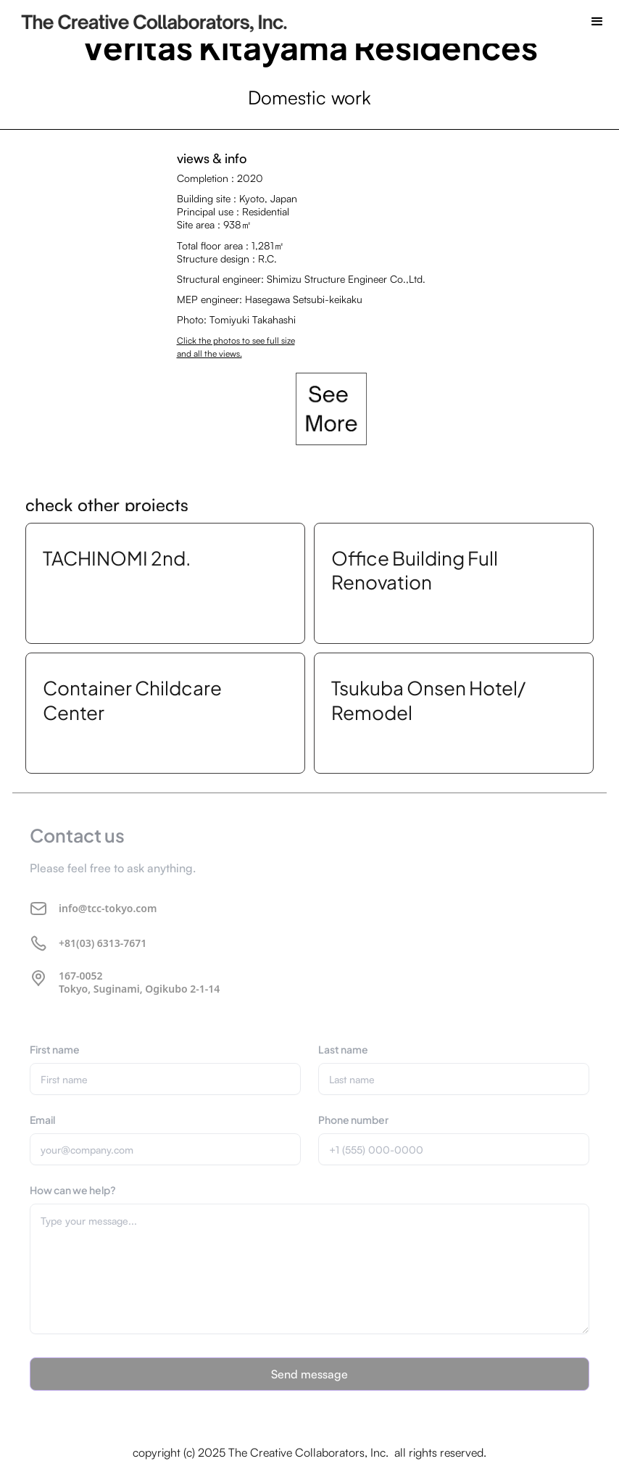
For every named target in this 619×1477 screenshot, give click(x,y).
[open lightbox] (331, 409)
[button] (597, 22)
